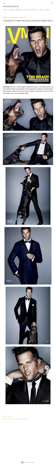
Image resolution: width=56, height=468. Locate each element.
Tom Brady (17, 419)
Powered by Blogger (28, 462)
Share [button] (4, 416)
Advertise (19, 10)
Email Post (10, 416)
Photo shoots (10, 419)
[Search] (52, 3)
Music (42, 10)
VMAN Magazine (24, 419)
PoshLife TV (34, 10)
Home (5, 10)
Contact (11, 10)
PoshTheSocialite (11, 6)
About (26, 10)
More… (47, 10)
